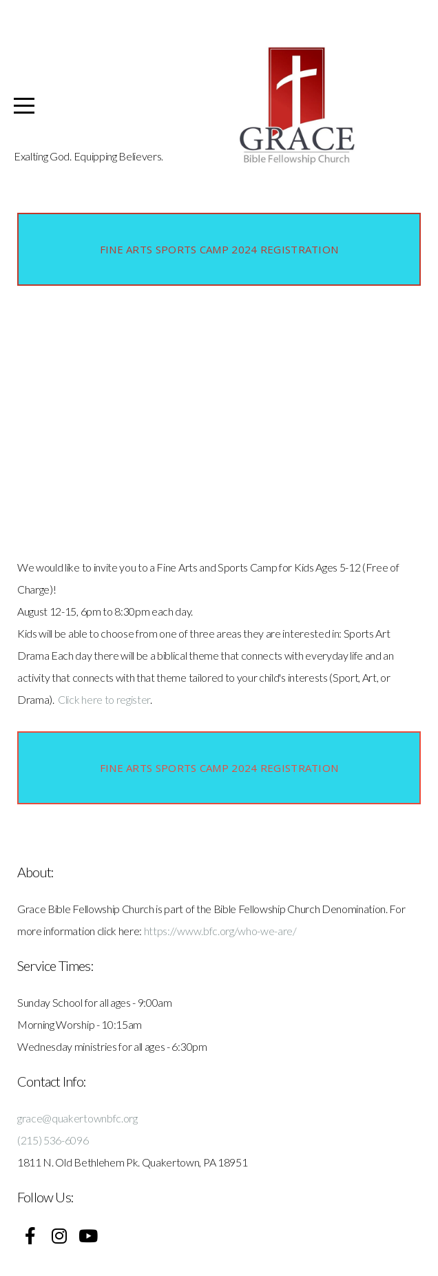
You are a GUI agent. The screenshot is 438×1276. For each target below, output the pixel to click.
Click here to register (104, 699)
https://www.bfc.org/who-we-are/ (220, 930)
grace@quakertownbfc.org (77, 1118)
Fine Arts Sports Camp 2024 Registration (219, 249)
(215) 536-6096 (53, 1140)
